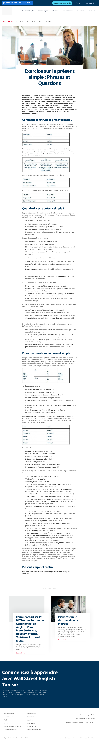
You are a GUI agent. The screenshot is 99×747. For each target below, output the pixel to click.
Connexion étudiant (10, 730)
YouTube (91, 722)
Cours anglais (8, 717)
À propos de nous (9, 714)
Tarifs (5, 720)
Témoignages (31, 714)
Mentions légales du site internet (68, 738)
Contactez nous (32, 726)
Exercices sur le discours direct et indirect (69, 620)
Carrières (30, 720)
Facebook (68, 722)
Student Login (91, 3)
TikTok (86, 722)
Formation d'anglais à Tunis (12, 726)
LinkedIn (81, 722)
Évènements (31, 717)
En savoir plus (22, 653)
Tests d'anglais (32, 723)
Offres (6, 723)
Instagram (75, 722)
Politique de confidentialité (86, 738)
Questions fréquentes (34, 730)
